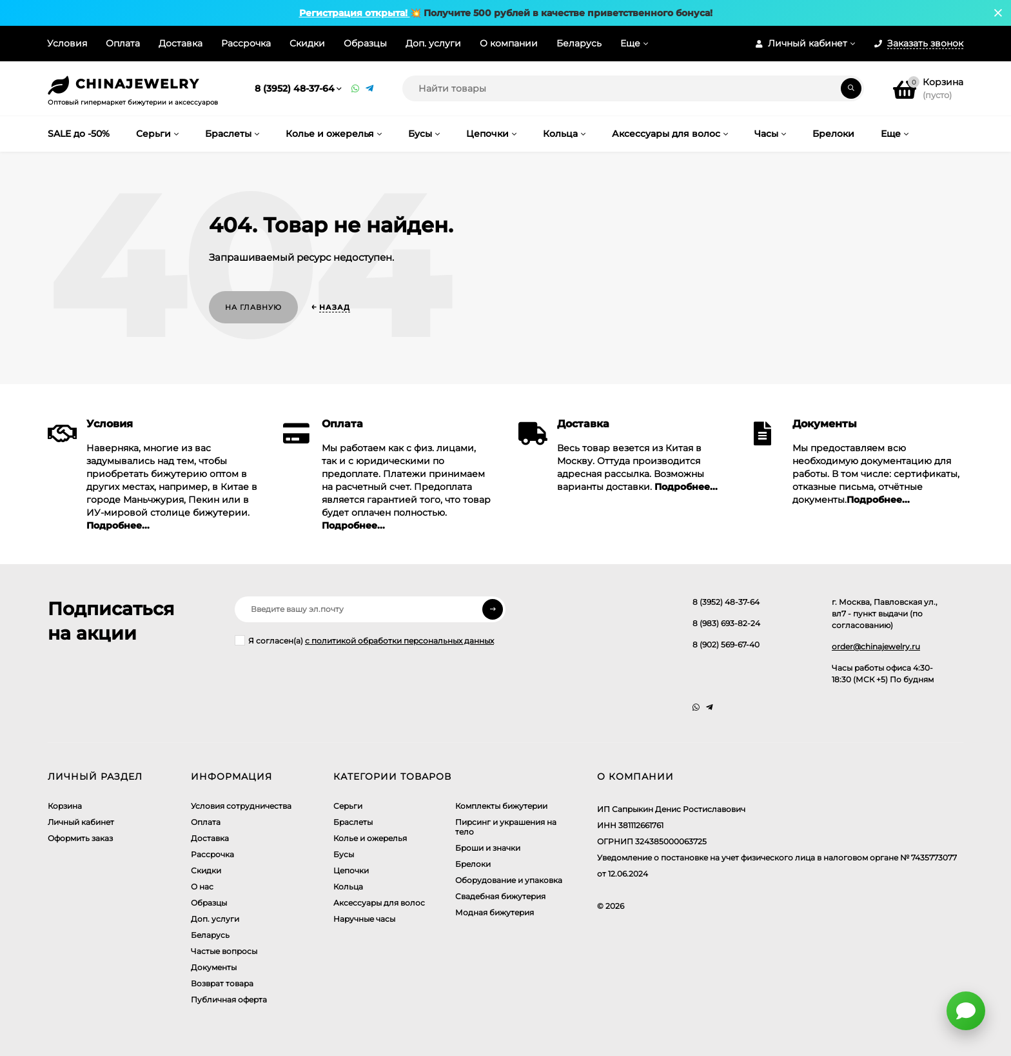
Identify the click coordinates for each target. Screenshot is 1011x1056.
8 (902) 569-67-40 (726, 644)
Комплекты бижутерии (501, 806)
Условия (67, 43)
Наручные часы (364, 919)
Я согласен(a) (364, 640)
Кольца (348, 886)
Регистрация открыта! (354, 13)
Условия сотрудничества (241, 806)
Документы (214, 967)
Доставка (180, 43)
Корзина (65, 806)
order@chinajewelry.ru (876, 646)
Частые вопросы (224, 951)
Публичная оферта (229, 999)
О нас (202, 886)
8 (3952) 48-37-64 (295, 88)
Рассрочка (246, 43)
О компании (509, 43)
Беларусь (579, 43)
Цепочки (351, 870)
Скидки (307, 43)
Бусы (343, 854)
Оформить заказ (80, 838)
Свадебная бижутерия (500, 896)
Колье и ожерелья (370, 838)
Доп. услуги (433, 43)
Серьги (347, 806)
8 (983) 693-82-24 (726, 623)
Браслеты (353, 822)
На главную (253, 307)
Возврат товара (222, 983)
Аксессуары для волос (379, 903)
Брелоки (473, 864)
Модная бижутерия (494, 912)
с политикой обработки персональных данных (399, 640)
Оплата (123, 43)
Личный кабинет (81, 822)
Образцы (365, 43)
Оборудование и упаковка (508, 880)
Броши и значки (487, 848)
